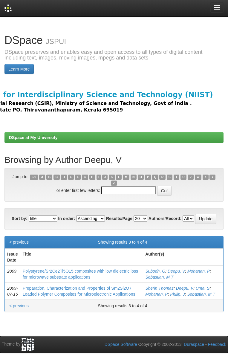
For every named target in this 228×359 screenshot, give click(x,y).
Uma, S (203, 288)
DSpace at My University (33, 137)
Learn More (19, 69)
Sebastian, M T (159, 277)
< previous (19, 242)
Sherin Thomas (159, 288)
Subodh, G (155, 271)
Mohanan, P (198, 271)
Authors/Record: (165, 218)
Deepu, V (176, 271)
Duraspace (194, 344)
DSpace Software (121, 344)
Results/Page (119, 218)
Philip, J (177, 294)
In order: (66, 218)
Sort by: (19, 218)
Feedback (217, 344)
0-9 (34, 177)
